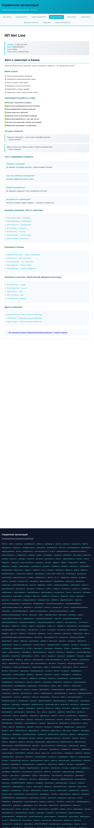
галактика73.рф (15, 760)
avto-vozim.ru (74, 704)
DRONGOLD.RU (15, 820)
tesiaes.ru (21, 742)
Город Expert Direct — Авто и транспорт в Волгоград (24, 314)
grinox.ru (35, 775)
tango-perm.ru (81, 727)
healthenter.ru (57, 682)
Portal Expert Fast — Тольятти (17, 288)
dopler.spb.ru (6, 779)
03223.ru (5, 544)
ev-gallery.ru (83, 577)
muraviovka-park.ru (76, 678)
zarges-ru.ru (73, 693)
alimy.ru (37, 753)
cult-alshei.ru (85, 794)
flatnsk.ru (23, 768)
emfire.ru (39, 555)
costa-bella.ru (76, 708)
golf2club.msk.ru (53, 734)
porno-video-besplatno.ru (39, 663)
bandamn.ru (45, 596)
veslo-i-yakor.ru (7, 674)
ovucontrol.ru (62, 663)
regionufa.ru (39, 674)
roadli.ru (4, 652)
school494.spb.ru (7, 723)
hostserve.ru (15, 562)
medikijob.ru (39, 783)
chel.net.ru (59, 719)
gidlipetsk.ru (86, 768)
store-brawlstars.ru (20, 592)
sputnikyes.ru (42, 734)
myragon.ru (72, 783)
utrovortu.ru (17, 697)
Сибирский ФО (86, 17)
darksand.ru (80, 596)
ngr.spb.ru (42, 723)
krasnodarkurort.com (60, 786)
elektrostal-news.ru (63, 551)
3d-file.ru (50, 585)
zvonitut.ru (34, 689)
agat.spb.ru (36, 745)
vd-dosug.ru (22, 559)
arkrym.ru (29, 682)
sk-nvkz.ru (5, 820)
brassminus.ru (62, 798)
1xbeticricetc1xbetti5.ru (61, 585)
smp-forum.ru (19, 757)
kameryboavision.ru (66, 742)
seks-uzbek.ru (77, 555)
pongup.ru (28, 570)
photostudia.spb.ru (62, 783)
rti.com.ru (29, 786)
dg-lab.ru (83, 745)
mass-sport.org (46, 820)
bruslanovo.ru (38, 772)
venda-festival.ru (7, 592)
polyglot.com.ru (75, 768)
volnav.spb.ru (66, 738)
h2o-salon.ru (48, 727)
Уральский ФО (71, 17)
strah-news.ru (41, 547)
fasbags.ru (28, 596)
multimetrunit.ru (36, 790)
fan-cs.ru (53, 790)
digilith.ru (47, 667)
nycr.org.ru (25, 809)
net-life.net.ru (64, 704)
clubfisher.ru (33, 678)
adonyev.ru (30, 559)
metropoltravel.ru (76, 671)
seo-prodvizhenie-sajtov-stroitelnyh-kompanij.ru (17, 637)
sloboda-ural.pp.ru (8, 753)
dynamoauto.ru (80, 764)
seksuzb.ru (58, 618)
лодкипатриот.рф (68, 772)
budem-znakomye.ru (8, 555)
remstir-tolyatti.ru (43, 686)
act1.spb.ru (65, 768)
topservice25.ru (7, 805)
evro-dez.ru (75, 645)
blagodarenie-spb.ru (66, 600)
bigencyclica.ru (45, 715)
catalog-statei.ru (78, 809)
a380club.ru (24, 641)
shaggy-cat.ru (65, 577)
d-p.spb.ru (5, 760)
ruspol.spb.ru (40, 813)
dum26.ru (32, 813)
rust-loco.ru (68, 719)
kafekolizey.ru (79, 772)
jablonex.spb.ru (58, 820)
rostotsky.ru (30, 674)
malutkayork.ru (58, 727)
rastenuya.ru (17, 547)
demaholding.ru (7, 641)
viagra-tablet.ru (18, 596)
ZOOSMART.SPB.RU (18, 783)
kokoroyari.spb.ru (64, 760)
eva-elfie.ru (48, 671)
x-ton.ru (43, 656)
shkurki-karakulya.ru (59, 701)
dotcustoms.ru (70, 652)
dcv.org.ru (88, 809)
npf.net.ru (83, 738)
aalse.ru (16, 641)
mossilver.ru (87, 760)
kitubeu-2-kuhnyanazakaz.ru (39, 611)
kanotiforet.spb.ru (73, 701)
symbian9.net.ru (74, 790)
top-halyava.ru (81, 574)
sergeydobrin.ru (16, 764)
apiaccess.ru (55, 779)
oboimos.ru (76, 805)
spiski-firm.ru (26, 697)
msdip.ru (53, 686)
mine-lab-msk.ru (59, 592)
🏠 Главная (7, 17)
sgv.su (12, 730)
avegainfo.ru (24, 715)
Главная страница (60, 332)
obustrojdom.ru (45, 794)
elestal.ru (15, 566)
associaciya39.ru (7, 712)
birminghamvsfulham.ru (9, 701)
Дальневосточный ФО (31, 22)
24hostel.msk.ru (76, 723)
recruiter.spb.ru (14, 749)
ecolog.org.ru (6, 704)
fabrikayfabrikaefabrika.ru (73, 603)
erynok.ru (36, 693)
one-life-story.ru (71, 574)
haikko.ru (13, 738)
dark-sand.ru (31, 589)
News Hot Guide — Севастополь (18, 238)
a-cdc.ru (52, 551)
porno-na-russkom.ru (27, 562)
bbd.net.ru (87, 753)
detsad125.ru (16, 772)
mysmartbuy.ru (26, 652)
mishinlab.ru (39, 562)
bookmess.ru (68, 820)
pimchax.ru (47, 607)
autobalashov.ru (7, 697)
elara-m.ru (35, 697)
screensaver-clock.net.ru (52, 738)
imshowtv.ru (72, 786)
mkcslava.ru (55, 697)
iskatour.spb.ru (20, 719)
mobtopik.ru (6, 790)
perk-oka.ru (62, 641)
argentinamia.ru (34, 641)
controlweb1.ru (30, 708)
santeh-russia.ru (62, 790)
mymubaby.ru (18, 723)
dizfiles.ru (67, 648)
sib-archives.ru (66, 589)
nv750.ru (37, 656)
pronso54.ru (46, 566)
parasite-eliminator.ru (36, 816)
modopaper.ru (70, 656)
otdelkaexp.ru (69, 753)
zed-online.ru (38, 607)
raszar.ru (80, 615)
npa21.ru (33, 809)
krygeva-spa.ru (50, 719)
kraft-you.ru (66, 544)
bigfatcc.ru (56, 562)
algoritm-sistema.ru (72, 689)
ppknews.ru (76, 794)
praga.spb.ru (16, 704)
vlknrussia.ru (33, 615)
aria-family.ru (87, 648)
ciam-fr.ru (58, 544)
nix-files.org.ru (6, 734)
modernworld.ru (63, 816)
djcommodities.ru (26, 656)
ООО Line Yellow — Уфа (15, 295)
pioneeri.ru (33, 701)
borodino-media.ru (19, 674)
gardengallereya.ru (18, 786)
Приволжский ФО (56, 17)
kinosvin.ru (39, 727)
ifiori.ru (69, 809)
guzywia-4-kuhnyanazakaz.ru (11, 615)
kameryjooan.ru (69, 775)
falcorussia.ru (25, 704)
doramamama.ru (62, 678)
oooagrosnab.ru (22, 555)
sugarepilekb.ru (26, 775)
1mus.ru (72, 596)
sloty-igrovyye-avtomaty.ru (75, 663)
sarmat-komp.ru (23, 701)
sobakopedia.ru (23, 738)
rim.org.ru (43, 798)
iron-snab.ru (66, 708)
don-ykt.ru (5, 671)
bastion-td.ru (29, 757)
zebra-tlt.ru (15, 693)
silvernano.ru (6, 566)
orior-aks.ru (70, 764)
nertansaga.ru (48, 648)
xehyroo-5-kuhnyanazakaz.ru (59, 611)
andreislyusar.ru (7, 645)
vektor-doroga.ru (24, 566)
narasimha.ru (15, 656)
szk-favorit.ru (6, 768)
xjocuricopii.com (19, 794)
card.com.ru (30, 742)
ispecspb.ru (52, 712)
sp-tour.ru (45, 790)
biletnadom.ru (28, 607)
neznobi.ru (48, 562)
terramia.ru (81, 783)
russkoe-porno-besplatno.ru (22, 667)
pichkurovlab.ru (56, 667)
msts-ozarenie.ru (56, 775)
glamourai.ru (52, 798)
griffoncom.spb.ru (80, 742)
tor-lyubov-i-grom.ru (39, 645)
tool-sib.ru (26, 790)
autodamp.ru (6, 656)
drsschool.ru (6, 783)
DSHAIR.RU (85, 790)
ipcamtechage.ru (67, 824)
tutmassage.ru (85, 701)
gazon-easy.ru (15, 775)
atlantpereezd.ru (28, 551)
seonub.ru (27, 689)
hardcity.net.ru (70, 801)
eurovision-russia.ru (28, 547)
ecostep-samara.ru (84, 757)
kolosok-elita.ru (71, 712)
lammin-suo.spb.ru (8, 719)
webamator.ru (84, 645)
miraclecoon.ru (19, 570)
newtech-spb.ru (77, 686)
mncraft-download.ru (58, 689)
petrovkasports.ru (38, 659)
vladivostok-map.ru (51, 615)
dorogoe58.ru (6, 801)
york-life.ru (74, 659)
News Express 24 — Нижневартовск (19, 225)
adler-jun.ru (36, 596)
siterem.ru (47, 772)
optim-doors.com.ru (8, 809)
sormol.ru (79, 559)
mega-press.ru (76, 544)
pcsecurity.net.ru (16, 790)
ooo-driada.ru (6, 772)
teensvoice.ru (14, 671)
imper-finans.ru (34, 798)
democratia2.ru (27, 820)
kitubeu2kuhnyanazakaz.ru (79, 607)
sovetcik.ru (54, 794)
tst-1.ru (57, 577)
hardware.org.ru (62, 745)
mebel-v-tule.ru (82, 786)
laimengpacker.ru (17, 801)
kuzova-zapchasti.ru (31, 801)
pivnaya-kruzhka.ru (80, 682)
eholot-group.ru (85, 816)
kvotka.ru (58, 708)
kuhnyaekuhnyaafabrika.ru (27, 622)
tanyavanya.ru (32, 686)
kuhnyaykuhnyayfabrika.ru (46, 622)
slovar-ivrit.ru (25, 663)
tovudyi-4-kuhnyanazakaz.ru (11, 603)
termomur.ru (24, 678)
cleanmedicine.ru (14, 663)
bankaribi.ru (72, 615)
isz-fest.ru (32, 738)
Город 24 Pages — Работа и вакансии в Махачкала (24, 321)
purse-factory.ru (7, 596)
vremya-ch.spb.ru (43, 809)
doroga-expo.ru (84, 659)
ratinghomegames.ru (83, 801)
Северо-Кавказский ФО (62, 22)
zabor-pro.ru (72, 798)
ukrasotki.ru (58, 555)
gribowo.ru (69, 570)
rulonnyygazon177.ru (51, 637)
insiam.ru (16, 715)
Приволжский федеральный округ (18, 10)
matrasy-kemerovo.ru (40, 652)
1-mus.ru (68, 592)
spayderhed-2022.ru (53, 645)
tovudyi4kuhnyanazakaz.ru (44, 618)
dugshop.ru (77, 719)
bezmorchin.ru (30, 712)
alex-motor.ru (45, 768)
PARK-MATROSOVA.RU (23, 745)
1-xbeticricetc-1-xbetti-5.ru (24, 574)
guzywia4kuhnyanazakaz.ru (72, 618)
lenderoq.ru (5, 764)
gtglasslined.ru (28, 805)
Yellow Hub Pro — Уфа (14, 291)
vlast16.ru (54, 715)
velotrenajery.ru (36, 566)
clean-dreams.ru (19, 682)
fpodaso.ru (31, 555)
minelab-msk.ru (17, 600)
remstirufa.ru (43, 678)
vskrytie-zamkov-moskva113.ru (12, 618)
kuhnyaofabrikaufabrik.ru (20, 611)
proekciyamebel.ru (22, 798)
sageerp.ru (42, 801)
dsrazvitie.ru (60, 801)
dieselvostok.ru (64, 723)
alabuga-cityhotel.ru (8, 551)
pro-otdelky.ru (48, 555)
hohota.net (30, 753)
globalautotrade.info (66, 779)
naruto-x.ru (17, 645)
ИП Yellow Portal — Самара (16, 285)
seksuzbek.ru (67, 555)
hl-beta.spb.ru (86, 719)
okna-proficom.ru (26, 693)
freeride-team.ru (52, 547)
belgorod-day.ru (37, 667)
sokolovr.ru (66, 686)
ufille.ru (11, 544)
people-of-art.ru (42, 764)
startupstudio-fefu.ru (60, 693)
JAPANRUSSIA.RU (8, 798)
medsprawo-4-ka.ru (43, 600)
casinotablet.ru (66, 674)
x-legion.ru (56, 589)
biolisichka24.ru (45, 689)
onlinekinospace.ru (47, 693)
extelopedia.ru (83, 715)
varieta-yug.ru (6, 585)
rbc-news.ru (40, 559)
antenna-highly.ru (46, 592)
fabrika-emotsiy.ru (7, 745)
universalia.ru (76, 674)
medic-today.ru (67, 667)
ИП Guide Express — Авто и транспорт (20, 261)
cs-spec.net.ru (18, 824)
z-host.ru (66, 607)
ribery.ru (4, 663)
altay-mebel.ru (28, 824)
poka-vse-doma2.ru (46, 581)
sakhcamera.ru (85, 704)
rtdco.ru (86, 633)
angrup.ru (5, 749)
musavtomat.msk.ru (32, 794)
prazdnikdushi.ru (29, 544)
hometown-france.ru (8, 574)
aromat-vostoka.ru (57, 753)
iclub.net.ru (5, 775)
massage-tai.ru (17, 689)
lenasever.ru (56, 566)
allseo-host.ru (69, 581)
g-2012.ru (5, 581)
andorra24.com (54, 805)
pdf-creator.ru (85, 730)
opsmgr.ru (74, 577)
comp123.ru (84, 667)
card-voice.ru (38, 637)
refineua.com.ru (7, 824)
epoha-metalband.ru (31, 723)
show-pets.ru (74, 566)
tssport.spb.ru (43, 805)
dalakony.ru (30, 783)
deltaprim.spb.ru (69, 727)
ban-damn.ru (87, 592)
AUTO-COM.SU (20, 753)
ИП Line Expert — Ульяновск (16, 228)
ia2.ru (38, 712)
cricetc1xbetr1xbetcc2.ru (20, 585)
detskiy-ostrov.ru (55, 730)
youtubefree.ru (76, 648)
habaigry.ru (5, 738)
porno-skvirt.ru (49, 559)
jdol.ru (60, 686)
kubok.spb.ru (43, 749)
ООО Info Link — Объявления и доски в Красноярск (24, 318)
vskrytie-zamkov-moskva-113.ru (12, 607)
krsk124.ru (34, 749)
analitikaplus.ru (66, 749)
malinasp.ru (30, 727)
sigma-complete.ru (50, 816)
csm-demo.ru (34, 581)
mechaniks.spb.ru (54, 824)
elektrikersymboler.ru (30, 734)
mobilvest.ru (79, 753)
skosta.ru (77, 824)
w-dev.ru (85, 723)
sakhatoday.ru (16, 734)
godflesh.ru (83, 689)
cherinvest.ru (45, 730)
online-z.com (46, 753)
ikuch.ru (18, 809)
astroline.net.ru (55, 768)
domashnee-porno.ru (37, 671)
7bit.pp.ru (5, 742)
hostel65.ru (36, 570)
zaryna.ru (57, 674)
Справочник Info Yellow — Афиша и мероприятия (23, 255)
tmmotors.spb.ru (7, 794)
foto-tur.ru (57, 671)
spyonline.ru (76, 749)
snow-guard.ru (63, 637)
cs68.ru (41, 615)
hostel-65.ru (6, 562)
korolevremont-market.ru (78, 551)
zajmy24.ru (78, 600)
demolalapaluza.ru (20, 686)
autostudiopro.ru (86, 547)
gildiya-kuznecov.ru (53, 742)
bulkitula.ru (84, 570)
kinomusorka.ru (45, 697)
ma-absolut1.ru (7, 648)
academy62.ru (6, 786)
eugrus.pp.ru (86, 708)
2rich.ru (86, 559)
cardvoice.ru (61, 656)
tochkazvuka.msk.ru (28, 764)
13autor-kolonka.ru (69, 559)
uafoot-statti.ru (75, 585)
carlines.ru (15, 768)
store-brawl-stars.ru (8, 589)
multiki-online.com (21, 730)
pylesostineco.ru (44, 775)
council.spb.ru (56, 772)
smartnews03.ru (84, 566)
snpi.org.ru (29, 719)
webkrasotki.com (33, 730)
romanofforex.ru (54, 749)
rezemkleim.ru (6, 689)
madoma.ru (19, 659)
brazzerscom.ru (27, 603)
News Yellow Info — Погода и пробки (19, 265)
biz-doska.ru (65, 671)
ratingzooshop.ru (43, 779)
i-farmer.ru (37, 820)
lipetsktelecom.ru (29, 618)
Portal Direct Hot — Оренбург (16, 298)
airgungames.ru (59, 581)
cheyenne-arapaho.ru (75, 813)
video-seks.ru (62, 615)
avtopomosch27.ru (19, 648)
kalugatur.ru (13, 742)
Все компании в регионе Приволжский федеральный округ (30, 332)
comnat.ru (75, 738)
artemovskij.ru (79, 775)
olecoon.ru (13, 559)
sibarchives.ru (81, 641)
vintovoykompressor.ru (75, 697)
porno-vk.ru (87, 555)
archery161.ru (34, 715)
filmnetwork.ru (20, 727)
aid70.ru (14, 779)
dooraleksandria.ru (34, 592)
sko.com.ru (25, 760)
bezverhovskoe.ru (80, 779)
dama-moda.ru (74, 816)
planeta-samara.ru (14, 652)
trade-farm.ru (60, 652)
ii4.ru (35, 805)
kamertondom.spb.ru (52, 704)
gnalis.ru (76, 570)
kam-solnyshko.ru (61, 813)
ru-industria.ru (6, 693)
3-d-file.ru (31, 577)
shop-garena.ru (40, 574)
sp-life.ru (49, 589)
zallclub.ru (72, 734)
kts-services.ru (20, 589)
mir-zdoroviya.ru (27, 772)
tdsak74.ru (40, 708)
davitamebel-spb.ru (36, 760)
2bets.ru (63, 697)
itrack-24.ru (62, 547)
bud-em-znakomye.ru (42, 551)
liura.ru (43, 570)
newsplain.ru (51, 656)
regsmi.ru (12, 727)
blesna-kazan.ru (76, 760)
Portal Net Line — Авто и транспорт (19, 258)
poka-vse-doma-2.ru (19, 577)
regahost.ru (61, 712)
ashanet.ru (51, 652)
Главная (4, 10)
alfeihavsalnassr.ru (8, 659)
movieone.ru (66, 645)
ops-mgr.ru (13, 581)
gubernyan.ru (17, 805)
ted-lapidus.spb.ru (22, 816)
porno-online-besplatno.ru (53, 659)
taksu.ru (76, 667)
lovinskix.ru (64, 566)
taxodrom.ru (51, 801)
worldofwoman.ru (7, 682)
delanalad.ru (59, 648)
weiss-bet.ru (48, 674)
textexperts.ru (68, 682)
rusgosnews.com (52, 723)
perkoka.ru (44, 641)
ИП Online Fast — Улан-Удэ (16, 231)
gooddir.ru (5, 730)
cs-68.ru (72, 611)
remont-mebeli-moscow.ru (10, 678)
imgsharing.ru (24, 671)
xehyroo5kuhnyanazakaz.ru (55, 603)
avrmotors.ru (52, 757)
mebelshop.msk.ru (8, 757)
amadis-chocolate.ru (45, 701)
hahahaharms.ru (40, 577)
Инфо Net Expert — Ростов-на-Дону (19, 235)
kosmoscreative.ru (41, 757)
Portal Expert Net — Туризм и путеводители (21, 268)
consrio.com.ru (6, 715)
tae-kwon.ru (81, 712)
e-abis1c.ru (84, 585)
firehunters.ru (60, 570)
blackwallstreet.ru (66, 805)
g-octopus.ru (72, 641)
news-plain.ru (38, 648)
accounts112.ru (7, 577)
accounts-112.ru (23, 581)
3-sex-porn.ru (77, 592)
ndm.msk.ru (33, 779)
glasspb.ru (50, 570)
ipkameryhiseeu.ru (21, 813)
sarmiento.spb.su (71, 715)
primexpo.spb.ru (19, 712)
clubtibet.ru (61, 764)
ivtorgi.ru (63, 809)
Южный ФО (46, 22)
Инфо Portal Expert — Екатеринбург (19, 221)
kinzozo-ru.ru (49, 708)
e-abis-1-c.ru (76, 589)
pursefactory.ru (27, 645)
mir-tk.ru (25, 615)
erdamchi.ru (52, 678)
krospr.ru (58, 559)
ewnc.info (40, 738)
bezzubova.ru (52, 764)
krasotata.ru (19, 544)
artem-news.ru (38, 786)
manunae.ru (81, 656)
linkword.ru (77, 820)
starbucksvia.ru (74, 562)
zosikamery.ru (85, 749)
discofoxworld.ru (7, 570)
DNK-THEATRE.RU (41, 824)
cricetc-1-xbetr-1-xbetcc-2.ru (55, 574)
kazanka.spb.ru (40, 742)
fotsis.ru (46, 760)
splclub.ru (67, 659)
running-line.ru (39, 719)
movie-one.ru (53, 641)
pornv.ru (18, 551)
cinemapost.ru (49, 544)
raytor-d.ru (32, 585)
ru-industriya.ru (7, 667)
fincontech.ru (55, 596)
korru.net (62, 715)
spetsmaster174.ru (8, 813)
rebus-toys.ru (6, 600)
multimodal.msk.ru (83, 734)
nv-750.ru (29, 648)
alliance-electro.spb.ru (9, 708)
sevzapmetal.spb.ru (8, 816)
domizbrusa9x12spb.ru (84, 652)
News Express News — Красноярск (18, 218)
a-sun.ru (84, 824)
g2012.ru (50, 577)
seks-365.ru (52, 663)
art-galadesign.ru (63, 757)
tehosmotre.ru (80, 581)
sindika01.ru (86, 589)
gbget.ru (88, 656)
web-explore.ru (7, 547)
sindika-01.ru (40, 589)
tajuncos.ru (27, 659)
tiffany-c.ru (73, 757)
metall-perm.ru (23, 779)
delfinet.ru (83, 562)
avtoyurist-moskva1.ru (48, 745)
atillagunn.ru (42, 585)
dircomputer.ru (47, 682)
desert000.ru (55, 809)
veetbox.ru (39, 544)
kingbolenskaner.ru (33, 768)
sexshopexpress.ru (73, 547)
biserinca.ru (48, 786)
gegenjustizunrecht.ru (85, 693)
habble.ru (64, 562)
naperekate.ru (6, 611)
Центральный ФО (21, 17)
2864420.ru (55, 600)
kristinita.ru (37, 682)
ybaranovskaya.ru (65, 794)
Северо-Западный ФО (38, 17)
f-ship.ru (4, 727)
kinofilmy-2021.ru (7, 686)
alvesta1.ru (76, 730)
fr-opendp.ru (50, 813)
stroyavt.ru (21, 708)
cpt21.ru (44, 712)
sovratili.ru (5, 559)
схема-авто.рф (73, 745)
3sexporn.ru (64, 596)
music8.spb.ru (25, 749)
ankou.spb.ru (67, 730)
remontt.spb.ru (49, 783)
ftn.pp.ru (80, 798)
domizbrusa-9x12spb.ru (77, 637)
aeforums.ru (64, 734)
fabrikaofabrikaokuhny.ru (10, 622)
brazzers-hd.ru (57, 607)
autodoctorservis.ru (37, 704)
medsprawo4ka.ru (39, 603)
